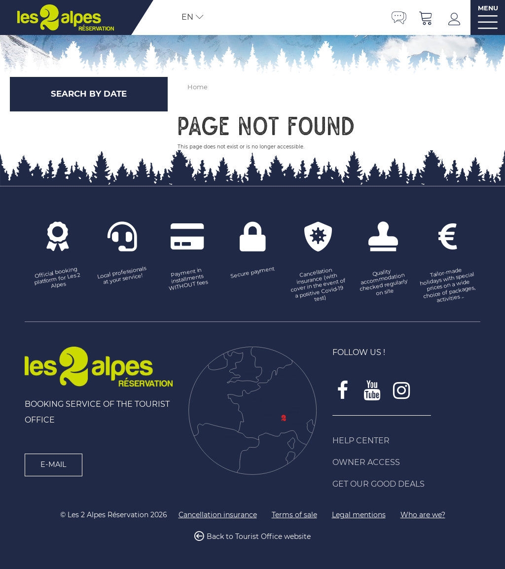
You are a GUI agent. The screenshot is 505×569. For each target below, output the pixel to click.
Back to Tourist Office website (259, 536)
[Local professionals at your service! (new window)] (122, 275)
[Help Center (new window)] (406, 441)
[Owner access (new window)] (406, 462)
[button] (426, 17)
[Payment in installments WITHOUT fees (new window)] (187, 279)
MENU (488, 8)
